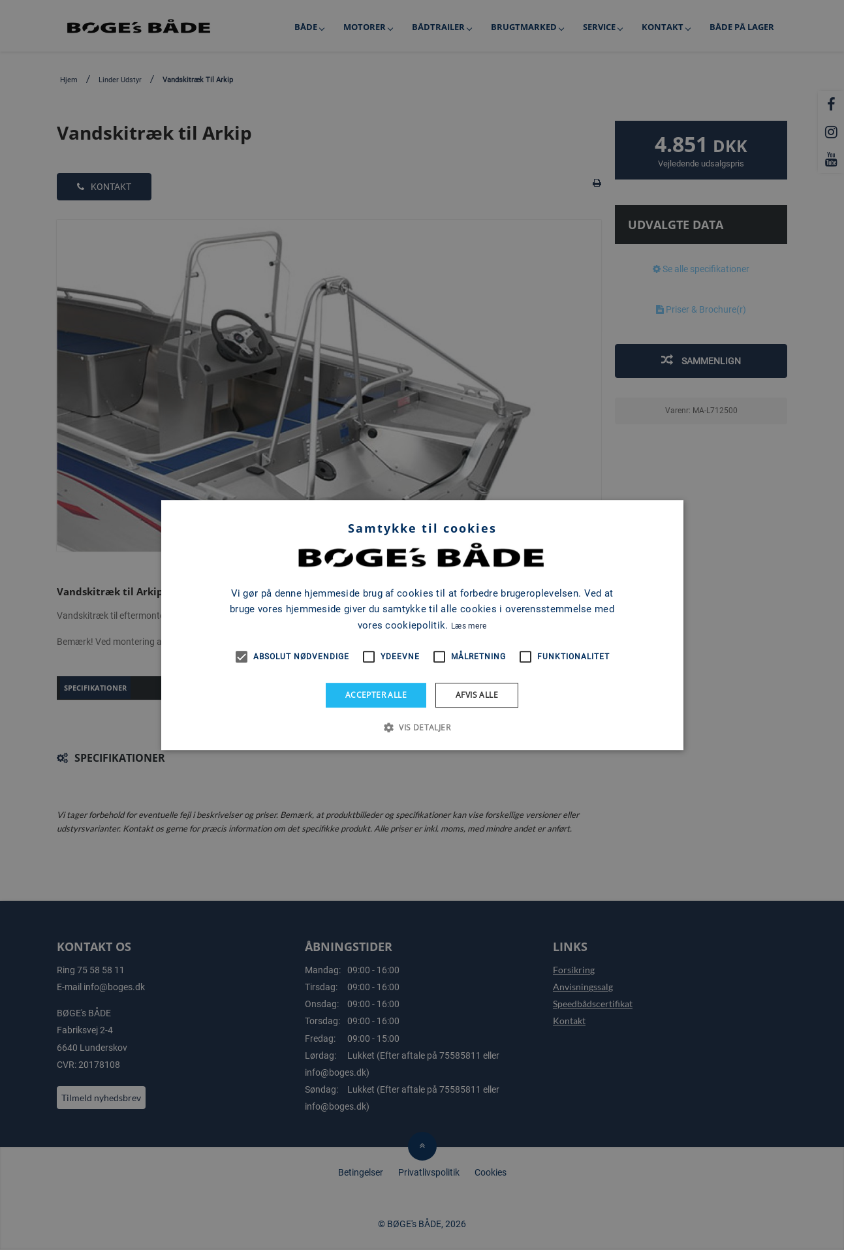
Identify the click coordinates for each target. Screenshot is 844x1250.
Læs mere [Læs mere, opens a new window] (468, 626)
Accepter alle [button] (376, 694)
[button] (422, 727)
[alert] (422, 625)
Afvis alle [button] (477, 694)
